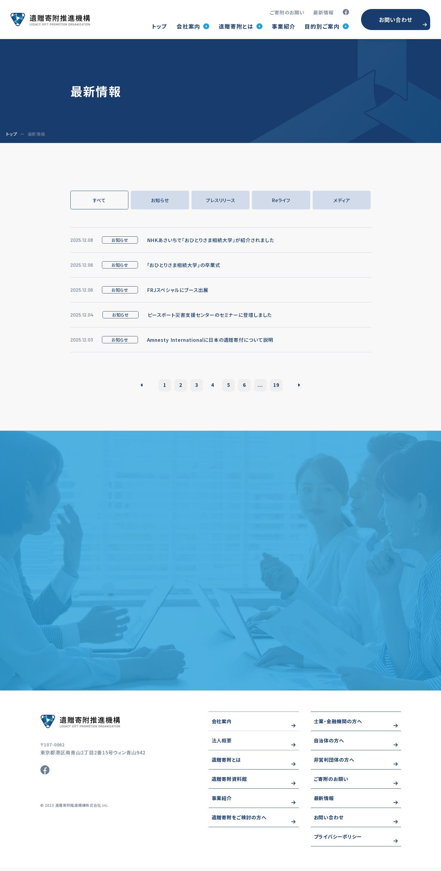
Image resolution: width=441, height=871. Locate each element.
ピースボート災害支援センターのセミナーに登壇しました (210, 315)
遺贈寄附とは (226, 763)
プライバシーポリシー (338, 840)
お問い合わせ (395, 19)
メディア (342, 200)
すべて (99, 200)
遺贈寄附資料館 (229, 782)
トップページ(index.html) (50, 19)
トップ (159, 26)
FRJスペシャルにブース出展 (177, 290)
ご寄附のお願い (287, 12)
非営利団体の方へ (334, 763)
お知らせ (160, 200)
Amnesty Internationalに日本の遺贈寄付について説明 (210, 340)
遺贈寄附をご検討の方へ (239, 820)
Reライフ (281, 200)
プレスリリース (220, 200)
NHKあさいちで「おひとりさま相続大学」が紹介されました (210, 240)
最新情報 (323, 12)
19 (285, 385)
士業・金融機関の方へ (338, 724)
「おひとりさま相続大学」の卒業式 (183, 265)
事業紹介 (284, 26)
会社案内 (222, 724)
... (266, 385)
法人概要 (222, 744)
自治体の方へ (329, 744)
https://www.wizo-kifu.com (97, 725)
